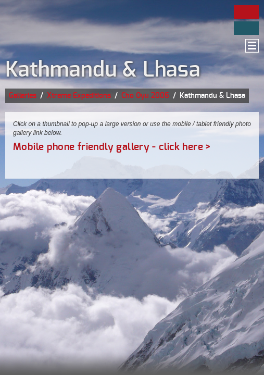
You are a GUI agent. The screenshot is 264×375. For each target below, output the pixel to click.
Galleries (22, 95)
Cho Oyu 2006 (145, 95)
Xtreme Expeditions (79, 95)
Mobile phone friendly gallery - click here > (112, 147)
